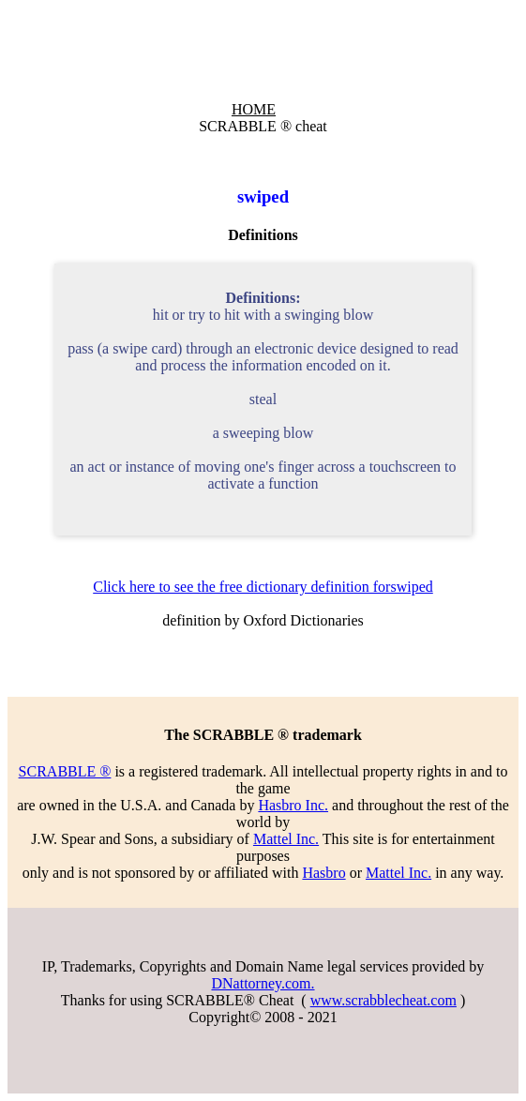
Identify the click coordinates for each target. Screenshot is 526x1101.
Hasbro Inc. (293, 805)
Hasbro (323, 873)
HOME (254, 109)
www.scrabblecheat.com (383, 1000)
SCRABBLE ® (65, 771)
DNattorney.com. (262, 983)
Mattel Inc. (286, 839)
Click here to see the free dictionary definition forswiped (263, 587)
